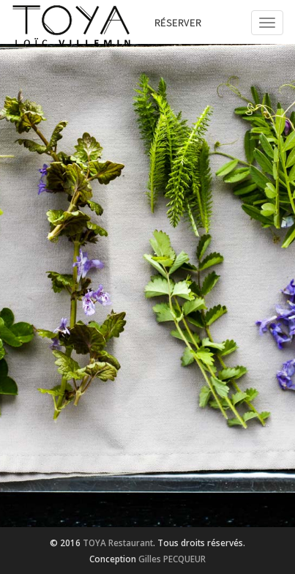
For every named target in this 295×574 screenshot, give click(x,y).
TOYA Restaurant (118, 542)
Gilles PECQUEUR (172, 558)
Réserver (177, 23)
